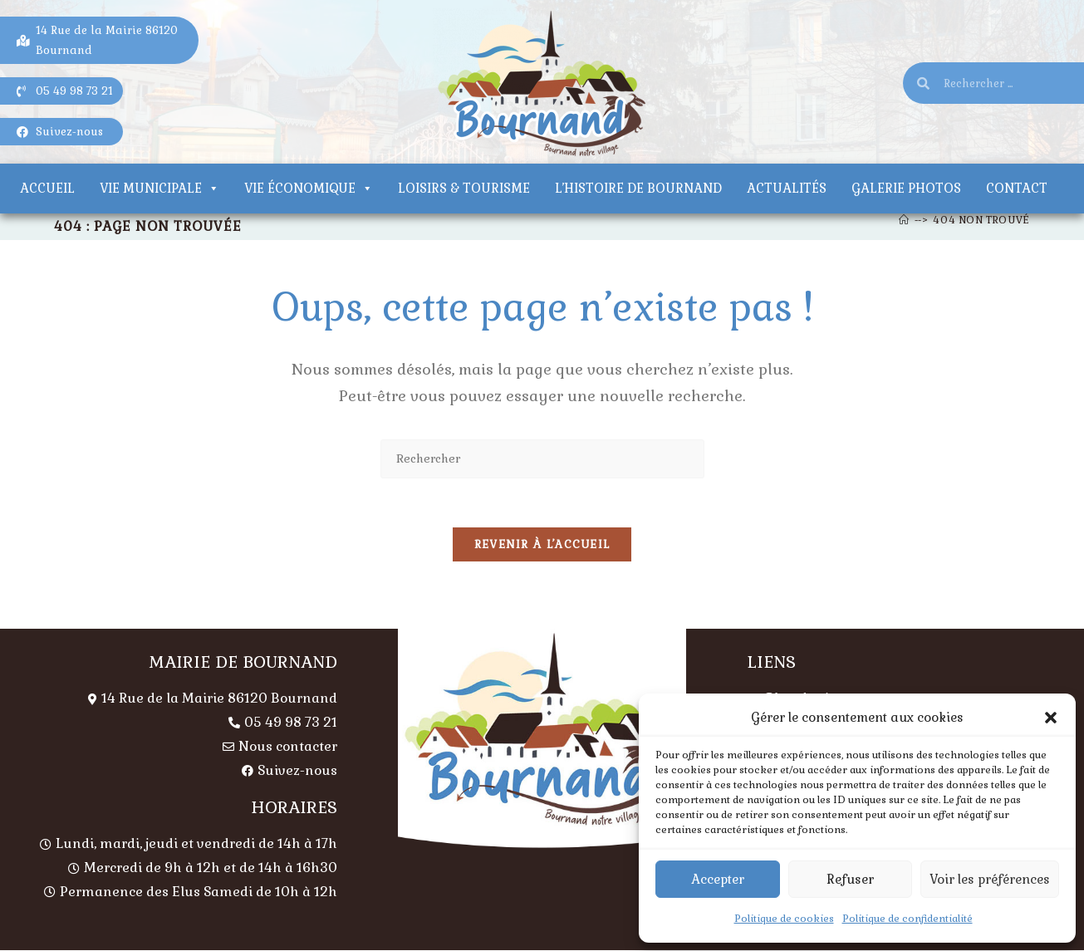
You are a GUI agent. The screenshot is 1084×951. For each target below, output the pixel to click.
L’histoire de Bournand (638, 188)
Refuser (850, 879)
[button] (1050, 717)
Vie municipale (159, 188)
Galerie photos (906, 188)
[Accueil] (904, 220)
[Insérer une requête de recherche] (542, 458)
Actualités (786, 188)
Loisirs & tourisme (464, 188)
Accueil (47, 188)
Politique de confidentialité (907, 918)
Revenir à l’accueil (542, 546)
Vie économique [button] (308, 188)
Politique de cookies (784, 918)
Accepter (717, 879)
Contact (1016, 188)
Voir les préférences (989, 879)
